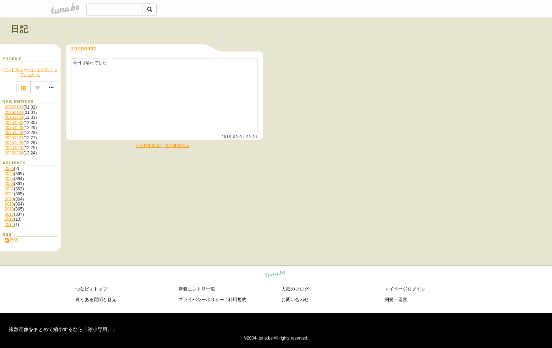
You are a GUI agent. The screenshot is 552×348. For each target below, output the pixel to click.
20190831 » (176, 145)
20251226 (14, 142)
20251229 (14, 127)
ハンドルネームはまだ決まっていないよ (29, 72)
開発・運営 (395, 299)
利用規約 (237, 299)
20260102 (14, 107)
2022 (9, 189)
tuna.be (275, 275)
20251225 (14, 147)
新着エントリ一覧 (196, 289)
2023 (9, 183)
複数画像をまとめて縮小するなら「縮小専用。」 (63, 329)
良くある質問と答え (96, 299)
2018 (9, 209)
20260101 (14, 112)
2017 (9, 214)
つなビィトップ (91, 289)
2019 (9, 204)
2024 (9, 178)
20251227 (14, 137)
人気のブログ (295, 289)
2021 (9, 193)
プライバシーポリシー (201, 299)
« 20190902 (149, 145)
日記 (20, 29)
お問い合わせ (295, 299)
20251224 (14, 153)
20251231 (14, 117)
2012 (9, 219)
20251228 (14, 132)
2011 (9, 224)
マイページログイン (405, 289)
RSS (12, 240)
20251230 (14, 122)
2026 (9, 168)
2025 (9, 173)
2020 (9, 199)
